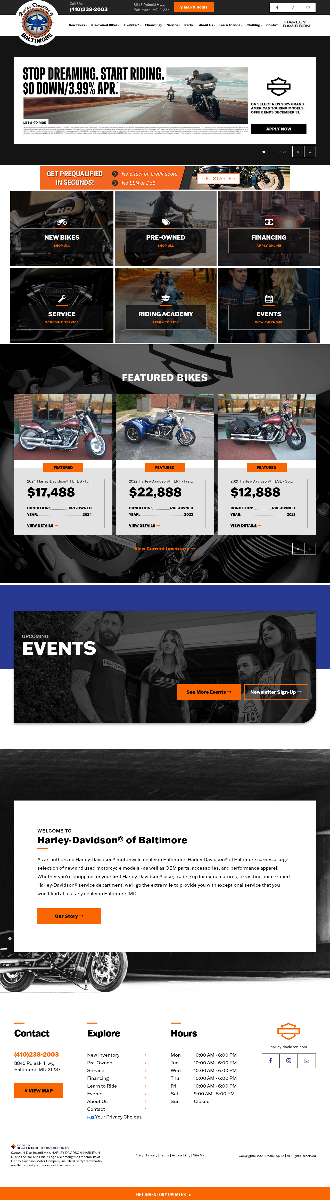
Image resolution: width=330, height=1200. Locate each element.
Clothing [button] (253, 25)
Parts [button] (188, 25)
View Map (39, 1091)
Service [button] (172, 25)
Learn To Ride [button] (229, 25)
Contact (272, 25)
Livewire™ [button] (131, 25)
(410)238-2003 (36, 1054)
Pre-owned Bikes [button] (104, 25)
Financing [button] (153, 25)
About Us (97, 1101)
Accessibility (181, 1155)
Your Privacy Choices (114, 1117)
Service (95, 1070)
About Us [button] (206, 25)
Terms (164, 1155)
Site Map (199, 1155)
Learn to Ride (102, 1086)
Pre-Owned (99, 1063)
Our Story (69, 916)
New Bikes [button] (77, 25)
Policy (139, 1155)
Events (95, 1094)
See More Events (209, 692)
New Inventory (103, 1055)
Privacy (151, 1155)
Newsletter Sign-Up (276, 692)
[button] (298, 151)
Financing (98, 1078)
